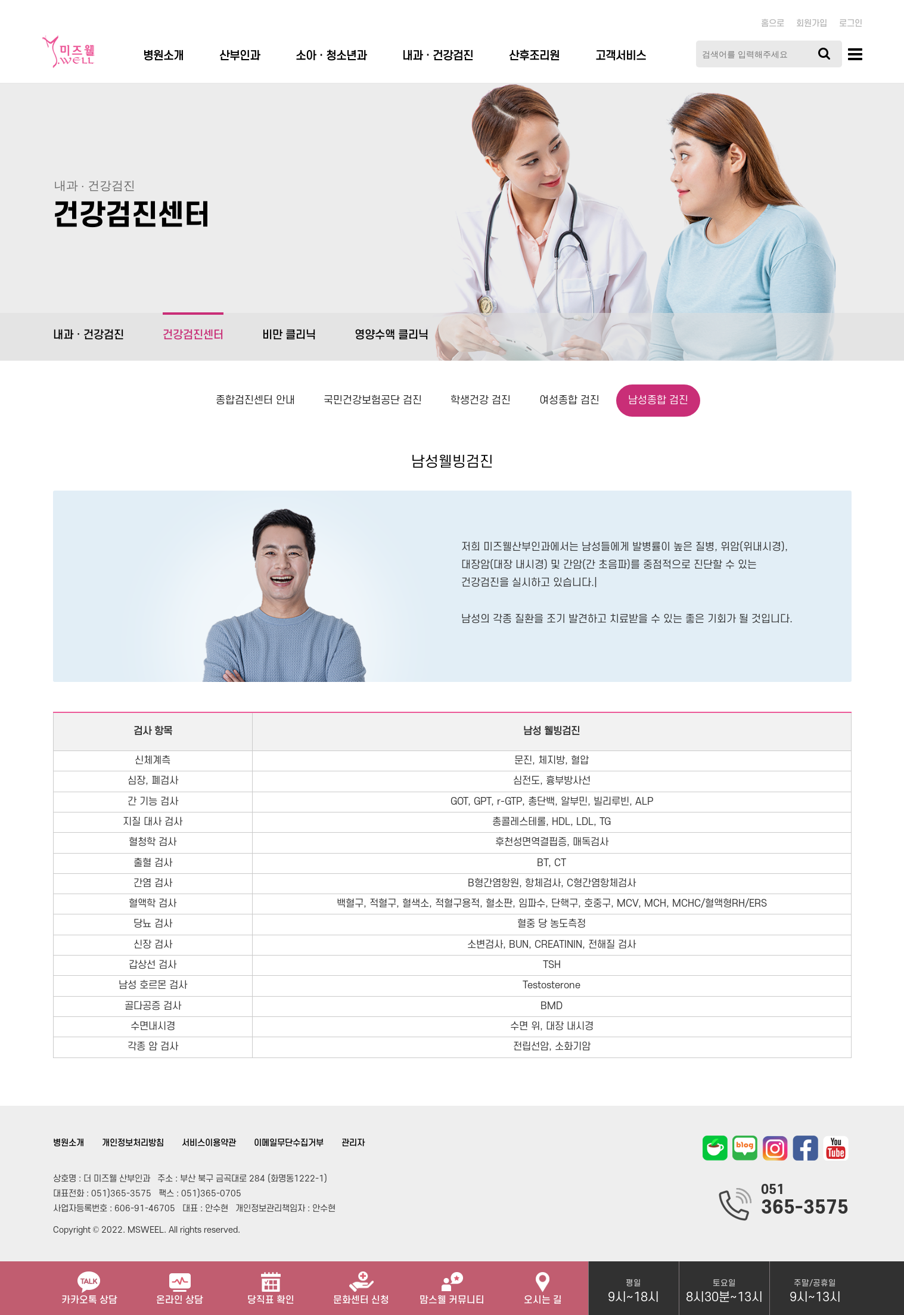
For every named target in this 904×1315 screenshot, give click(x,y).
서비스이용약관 (209, 1143)
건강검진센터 (193, 327)
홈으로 (772, 23)
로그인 (850, 23)
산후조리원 (534, 56)
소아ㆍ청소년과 (331, 56)
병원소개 (163, 56)
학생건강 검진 (481, 400)
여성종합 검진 (569, 400)
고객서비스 (620, 56)
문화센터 (361, 1283)
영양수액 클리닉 (391, 335)
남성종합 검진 (658, 400)
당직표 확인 (270, 1283)
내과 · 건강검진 (437, 56)
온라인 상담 (179, 1283)
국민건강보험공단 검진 (373, 400)
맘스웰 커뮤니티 (452, 1283)
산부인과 (239, 56)
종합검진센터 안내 (255, 400)
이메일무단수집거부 (289, 1143)
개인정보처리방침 (133, 1143)
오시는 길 (543, 1283)
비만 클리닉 (289, 335)
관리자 (353, 1143)
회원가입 (811, 23)
